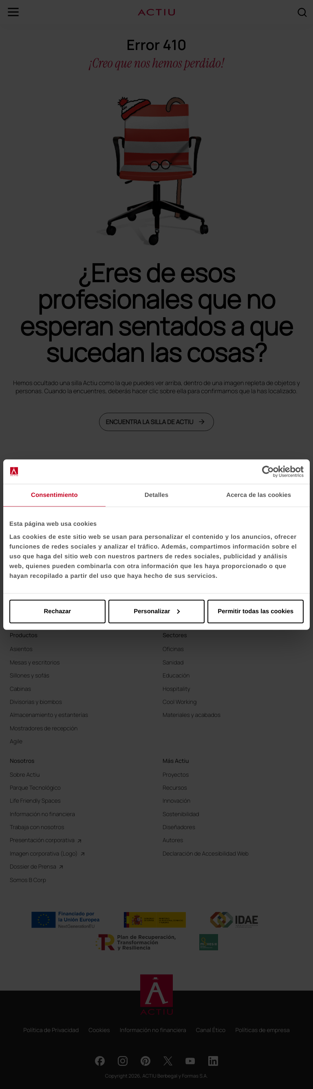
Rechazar (57, 611)
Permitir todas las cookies (255, 611)
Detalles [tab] (156, 495)
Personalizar (157, 611)
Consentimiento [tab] (54, 495)
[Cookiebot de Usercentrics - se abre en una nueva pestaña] (268, 472)
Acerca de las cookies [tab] (258, 495)
